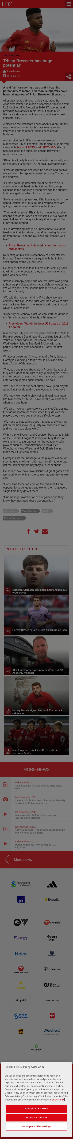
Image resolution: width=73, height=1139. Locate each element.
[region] (36, 1099)
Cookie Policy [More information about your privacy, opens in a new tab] (57, 1100)
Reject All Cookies (37, 1118)
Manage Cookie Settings (36, 1127)
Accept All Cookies (36, 1109)
